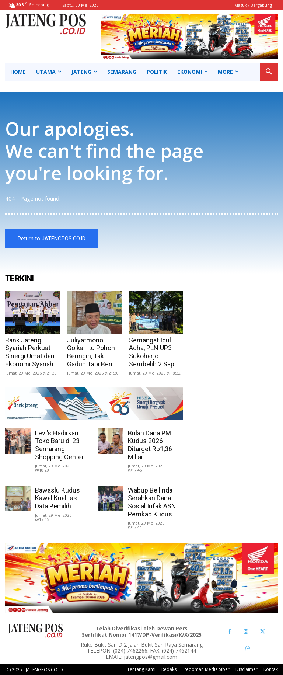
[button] (269, 72)
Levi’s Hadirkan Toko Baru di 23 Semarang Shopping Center (59, 445)
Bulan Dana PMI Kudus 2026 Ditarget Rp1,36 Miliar (150, 445)
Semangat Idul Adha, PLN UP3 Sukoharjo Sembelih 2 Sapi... (154, 352)
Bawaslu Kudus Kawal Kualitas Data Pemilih (57, 498)
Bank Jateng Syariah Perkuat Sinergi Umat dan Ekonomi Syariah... (31, 352)
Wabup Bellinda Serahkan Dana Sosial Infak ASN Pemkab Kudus (152, 502)
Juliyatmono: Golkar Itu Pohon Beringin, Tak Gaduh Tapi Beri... (92, 352)
